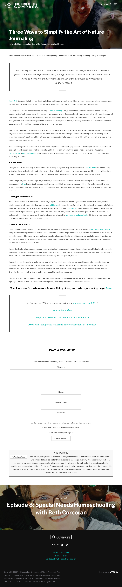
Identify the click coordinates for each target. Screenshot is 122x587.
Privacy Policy (61, 556)
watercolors (15, 153)
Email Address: (61, 402)
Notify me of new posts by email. (62, 433)
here (109, 288)
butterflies (72, 208)
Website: (61, 413)
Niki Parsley (61, 452)
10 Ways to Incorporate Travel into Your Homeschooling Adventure (62, 324)
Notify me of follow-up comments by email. (61, 428)
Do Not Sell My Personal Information (61, 559)
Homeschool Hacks (55, 44)
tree (24, 184)
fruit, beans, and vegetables (77, 215)
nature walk (91, 168)
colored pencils (28, 153)
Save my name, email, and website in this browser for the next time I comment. (62, 423)
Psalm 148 (13, 101)
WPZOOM (114, 572)
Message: (61, 367)
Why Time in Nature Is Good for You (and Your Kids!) (62, 317)
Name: (61, 392)
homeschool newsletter (85, 303)
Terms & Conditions (61, 553)
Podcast (104, 4)
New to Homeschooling (21, 44)
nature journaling (54, 111)
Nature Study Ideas (62, 310)
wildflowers (54, 205)
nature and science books (101, 229)
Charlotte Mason (39, 44)
